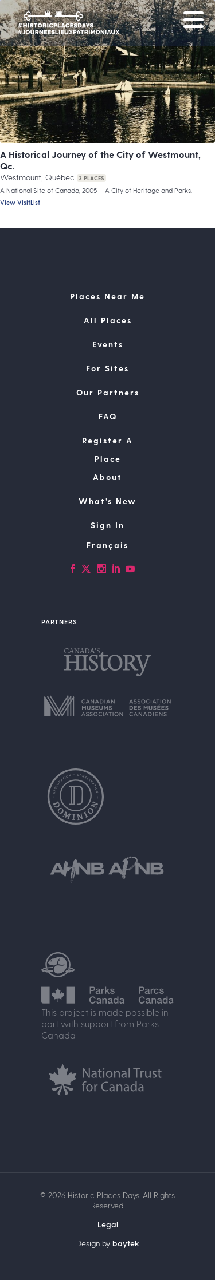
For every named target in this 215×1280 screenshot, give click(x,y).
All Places (108, 320)
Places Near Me (107, 296)
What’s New (107, 501)
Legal (107, 1224)
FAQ (108, 416)
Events (107, 344)
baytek (125, 1243)
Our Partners (107, 392)
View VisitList (20, 202)
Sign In (107, 525)
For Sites (107, 368)
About (107, 477)
